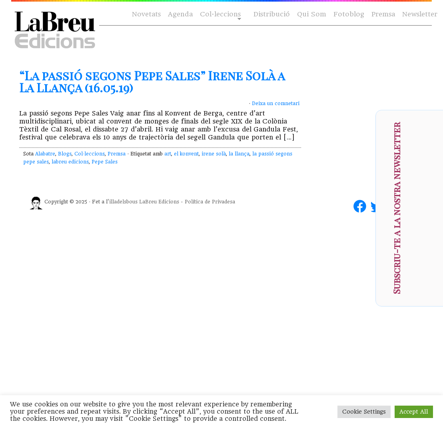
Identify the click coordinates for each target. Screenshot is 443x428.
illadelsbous (123, 202)
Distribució (271, 14)
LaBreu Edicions (159, 202)
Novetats (146, 14)
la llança (239, 154)
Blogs (65, 154)
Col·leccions (219, 14)
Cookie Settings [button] (364, 411)
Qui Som (311, 14)
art (167, 154)
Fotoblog (348, 14)
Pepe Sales (105, 162)
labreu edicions (70, 162)
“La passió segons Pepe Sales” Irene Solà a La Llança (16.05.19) (152, 82)
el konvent (186, 154)
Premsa (383, 14)
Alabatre (45, 154)
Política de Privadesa (210, 202)
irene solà (214, 154)
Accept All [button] (413, 411)
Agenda (180, 14)
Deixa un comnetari (275, 103)
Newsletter (419, 14)
